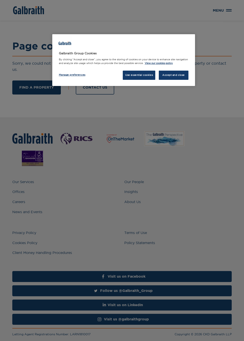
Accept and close (173, 75)
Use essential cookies (139, 75)
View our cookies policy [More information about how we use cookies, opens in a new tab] (159, 63)
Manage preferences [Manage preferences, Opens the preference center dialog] (72, 74)
